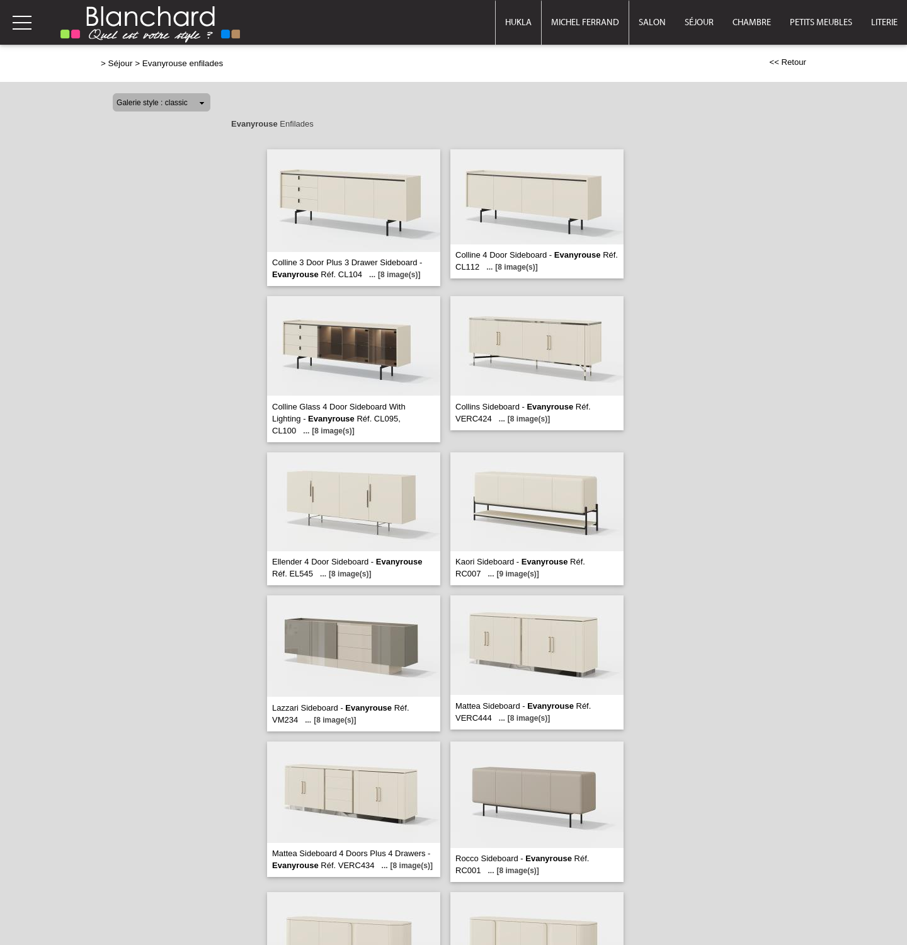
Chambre (752, 23)
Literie (884, 23)
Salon (652, 23)
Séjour (699, 23)
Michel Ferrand (585, 23)
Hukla (518, 23)
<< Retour (787, 62)
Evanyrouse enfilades (182, 63)
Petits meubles (821, 23)
